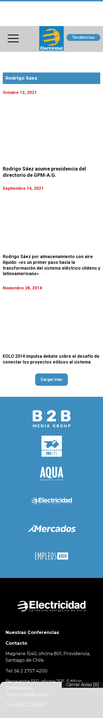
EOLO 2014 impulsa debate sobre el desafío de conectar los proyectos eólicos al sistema (51, 359)
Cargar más (51, 379)
